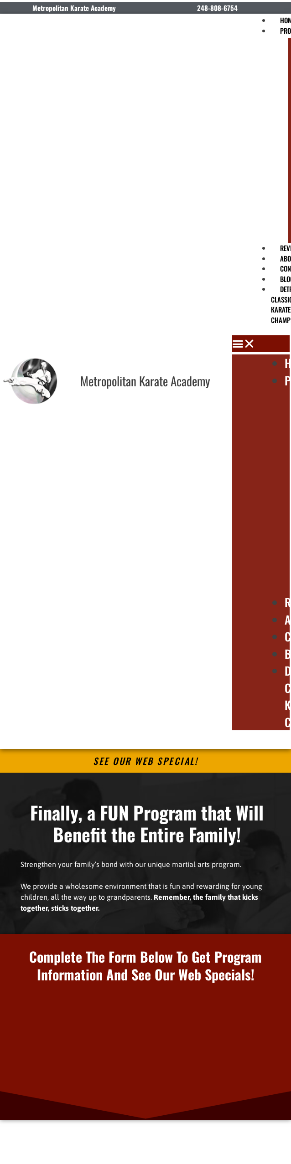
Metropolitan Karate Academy (145, 381)
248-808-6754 (217, 8)
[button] (261, 344)
